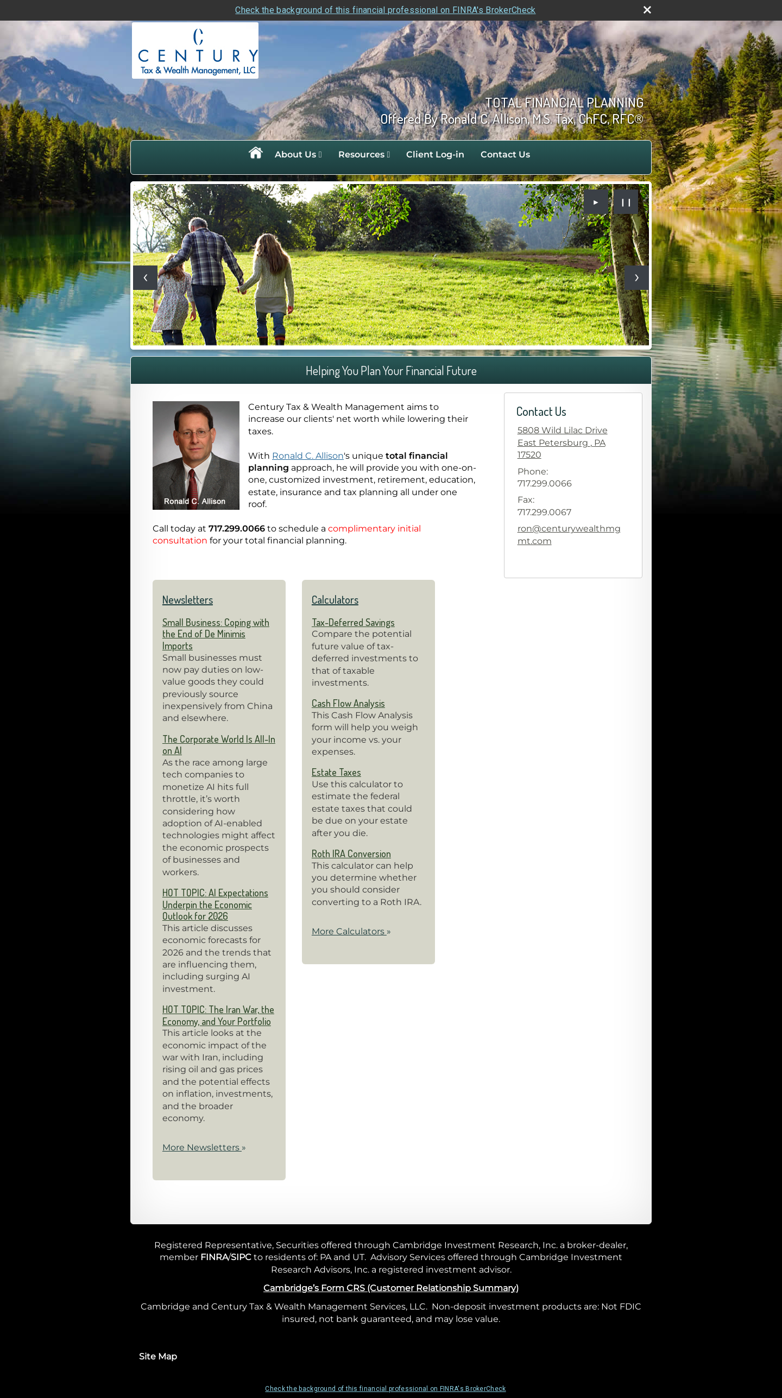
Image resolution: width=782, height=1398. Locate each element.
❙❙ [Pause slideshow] (626, 202)
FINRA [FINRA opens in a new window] (214, 1257)
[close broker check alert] (647, 9)
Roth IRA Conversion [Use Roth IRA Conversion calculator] (351, 853)
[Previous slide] (145, 277)
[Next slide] (637, 277)
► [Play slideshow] (596, 202)
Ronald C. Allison (308, 456)
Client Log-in (435, 154)
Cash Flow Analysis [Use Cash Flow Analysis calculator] (348, 703)
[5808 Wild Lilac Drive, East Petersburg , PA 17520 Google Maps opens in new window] (573, 443)
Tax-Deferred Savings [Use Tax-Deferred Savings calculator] (353, 622)
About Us (295, 154)
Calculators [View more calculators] (335, 599)
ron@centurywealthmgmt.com (569, 534)
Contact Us (505, 154)
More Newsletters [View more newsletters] (204, 1147)
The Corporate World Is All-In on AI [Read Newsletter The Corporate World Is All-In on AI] (218, 745)
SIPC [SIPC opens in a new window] (241, 1257)
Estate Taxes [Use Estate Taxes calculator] (336, 772)
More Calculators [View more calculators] (351, 931)
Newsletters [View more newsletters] (187, 599)
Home (255, 155)
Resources (361, 154)
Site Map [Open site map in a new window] (158, 1356)
